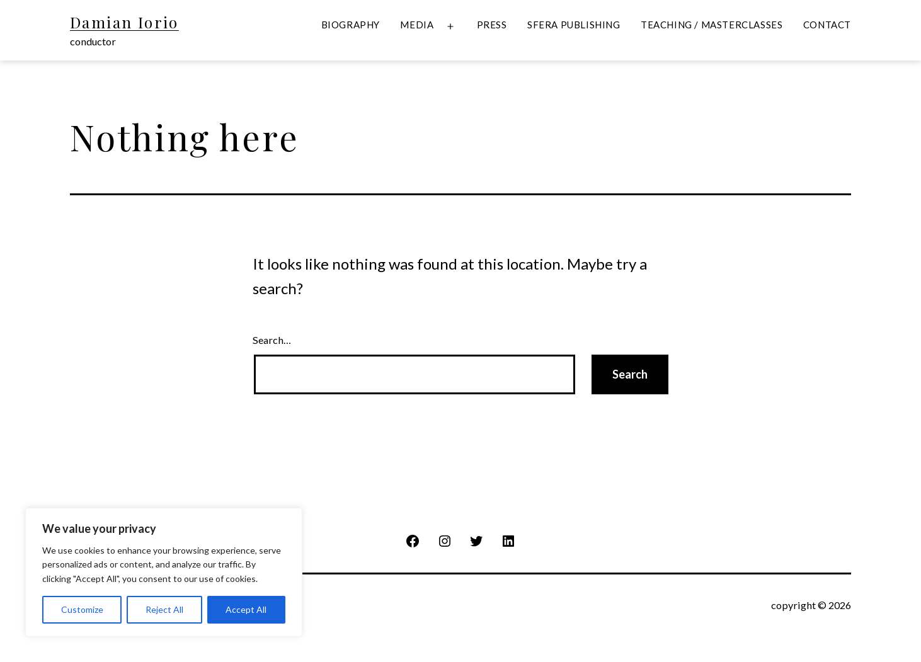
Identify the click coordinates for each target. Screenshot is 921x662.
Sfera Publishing (574, 24)
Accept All (246, 609)
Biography (350, 24)
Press (492, 24)
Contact (827, 24)
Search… (272, 340)
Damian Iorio (124, 22)
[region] (163, 572)
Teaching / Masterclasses (711, 24)
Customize (82, 609)
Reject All (164, 609)
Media (416, 24)
